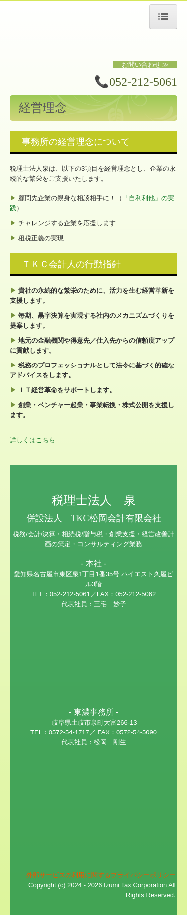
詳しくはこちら (32, 440)
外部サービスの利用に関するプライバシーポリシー (101, 875)
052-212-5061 (143, 81)
